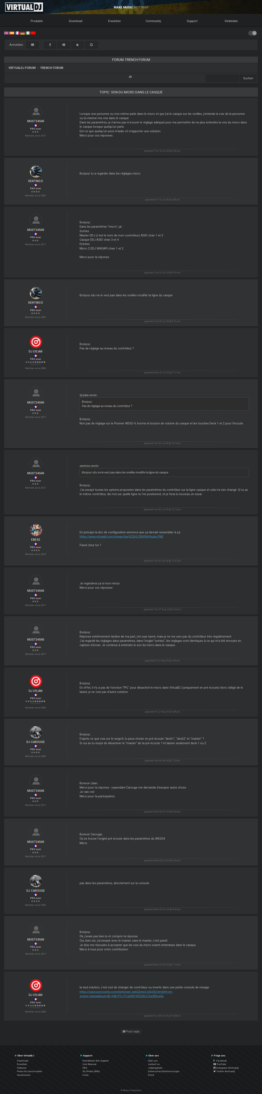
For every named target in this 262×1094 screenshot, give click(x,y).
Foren (85, 1075)
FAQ (84, 1067)
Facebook (220, 1060)
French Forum (52, 67)
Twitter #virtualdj (224, 1071)
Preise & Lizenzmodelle (29, 1071)
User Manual (89, 1064)
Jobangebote (155, 1067)
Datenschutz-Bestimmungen (164, 1071)
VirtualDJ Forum (22, 67)
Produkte (37, 21)
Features (21, 1067)
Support (192, 21)
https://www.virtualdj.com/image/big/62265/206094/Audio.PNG (121, 536)
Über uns (153, 1060)
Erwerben (114, 21)
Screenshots (23, 1075)
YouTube (219, 1064)
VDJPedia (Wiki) (91, 1071)
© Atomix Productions (131, 1090)
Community (153, 21)
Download (75, 21)
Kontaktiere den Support (95, 1060)
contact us (154, 1064)
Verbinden (231, 21)
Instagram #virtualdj (226, 1067)
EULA (151, 1075)
